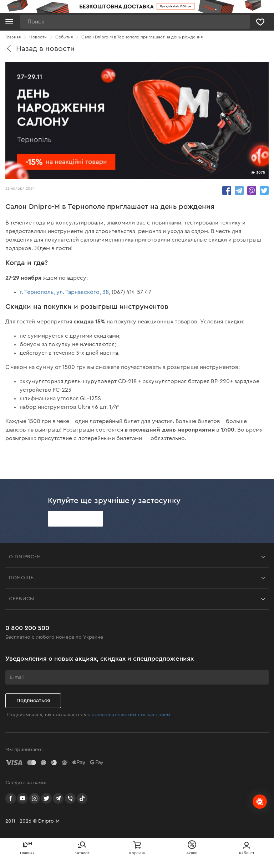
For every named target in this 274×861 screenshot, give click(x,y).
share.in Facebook (226, 190)
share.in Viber (251, 190)
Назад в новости (40, 48)
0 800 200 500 (27, 628)
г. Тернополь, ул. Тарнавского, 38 (64, 292)
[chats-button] (260, 801)
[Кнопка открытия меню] (9, 22)
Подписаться (33, 700)
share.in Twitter (264, 190)
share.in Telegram (239, 190)
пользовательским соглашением (131, 714)
